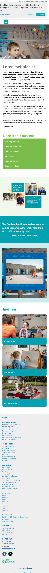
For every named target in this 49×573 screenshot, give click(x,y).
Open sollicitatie (7, 521)
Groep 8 (5, 510)
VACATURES (7, 515)
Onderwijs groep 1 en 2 (13, 146)
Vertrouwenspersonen (9, 482)
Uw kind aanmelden (8, 439)
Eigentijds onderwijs (12, 151)
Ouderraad (6, 474)
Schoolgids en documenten (11, 480)
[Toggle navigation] (6, 22)
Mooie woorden (7, 435)
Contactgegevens (8, 528)
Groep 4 (5, 502)
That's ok (40, 15)
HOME (4, 418)
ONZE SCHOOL (8, 444)
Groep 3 (5, 499)
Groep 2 (5, 497)
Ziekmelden (6, 530)
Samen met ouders (8, 452)
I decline (31, 15)
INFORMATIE (7, 465)
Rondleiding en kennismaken (11, 437)
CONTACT (6, 526)
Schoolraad (6, 478)
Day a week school (12, 166)
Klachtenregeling (7, 484)
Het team (5, 454)
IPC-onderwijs (10, 156)
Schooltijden (6, 467)
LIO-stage (5, 519)
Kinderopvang (6, 433)
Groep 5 (5, 504)
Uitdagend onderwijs (9, 458)
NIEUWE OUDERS (9, 422)
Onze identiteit (7, 448)
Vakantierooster (7, 470)
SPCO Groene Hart (8, 461)
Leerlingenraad (7, 472)
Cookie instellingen (24, 568)
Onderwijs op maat (12, 161)
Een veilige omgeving (13, 142)
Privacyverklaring (8, 486)
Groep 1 (5, 495)
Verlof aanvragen (8, 532)
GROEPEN (6, 493)
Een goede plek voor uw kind (11, 424)
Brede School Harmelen (10, 488)
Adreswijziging (7, 534)
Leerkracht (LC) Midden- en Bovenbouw (15, 517)
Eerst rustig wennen (8, 427)
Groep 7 (5, 508)
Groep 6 (5, 506)
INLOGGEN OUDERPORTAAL (28, 1)
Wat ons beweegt (8, 446)
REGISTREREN (42, 1)
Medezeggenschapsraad (10, 476)
